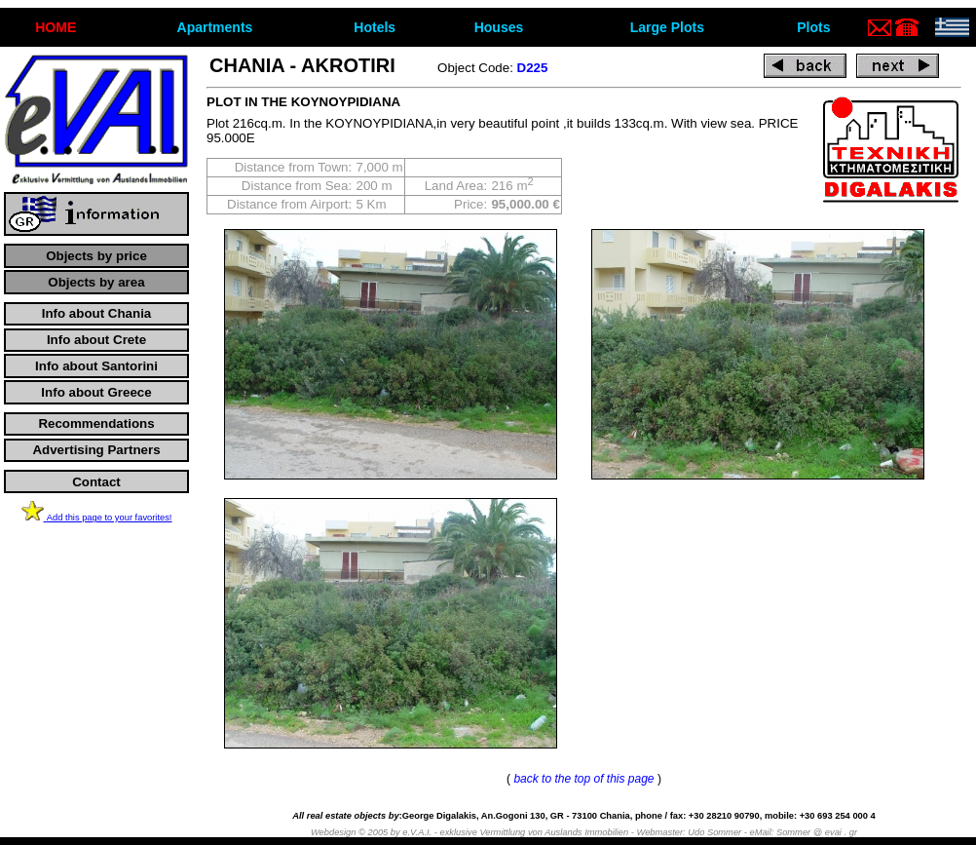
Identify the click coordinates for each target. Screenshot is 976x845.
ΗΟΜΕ (55, 27)
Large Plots (667, 27)
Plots (813, 27)
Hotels (374, 27)
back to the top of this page (583, 779)
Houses (499, 27)
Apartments (215, 27)
